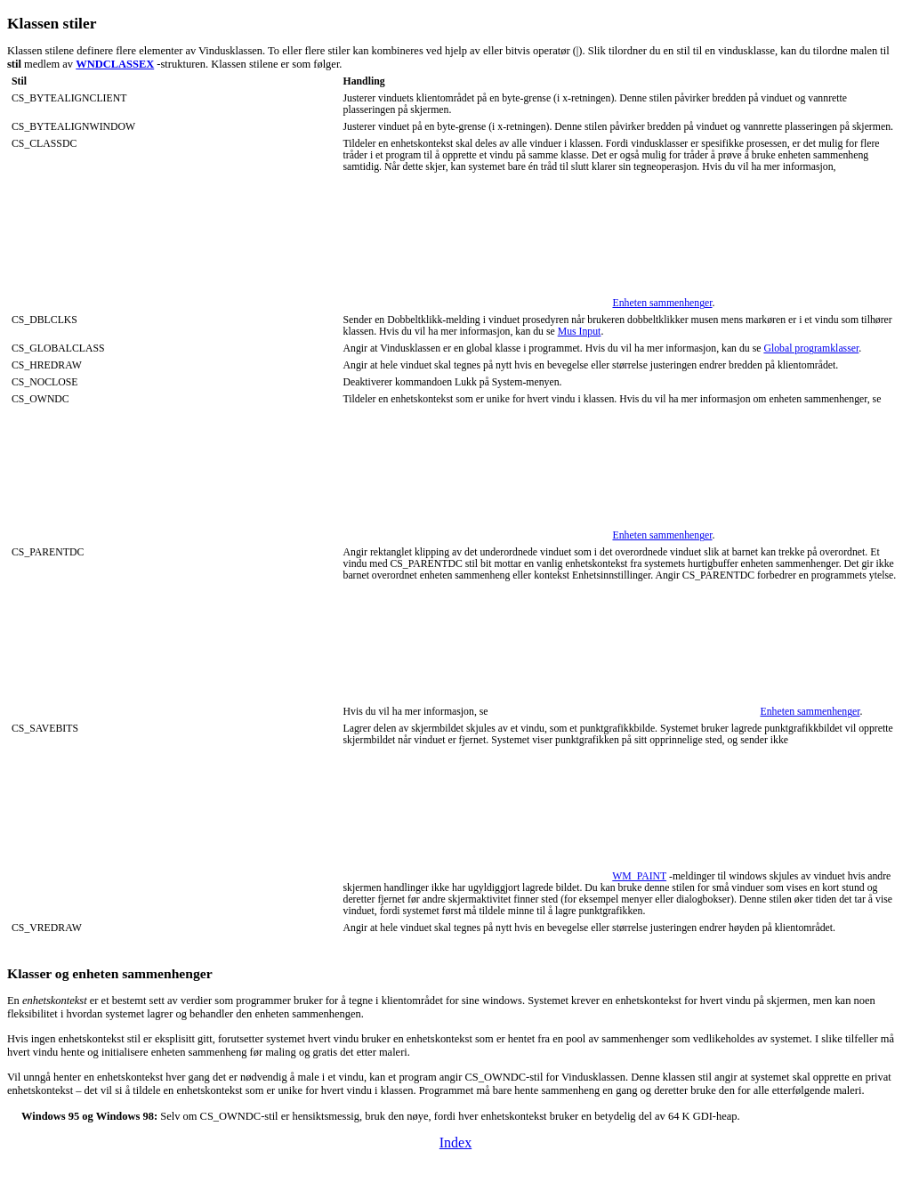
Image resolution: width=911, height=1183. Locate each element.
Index (455, 1142)
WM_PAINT (639, 876)
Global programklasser (811, 348)
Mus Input (579, 331)
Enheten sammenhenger (662, 303)
